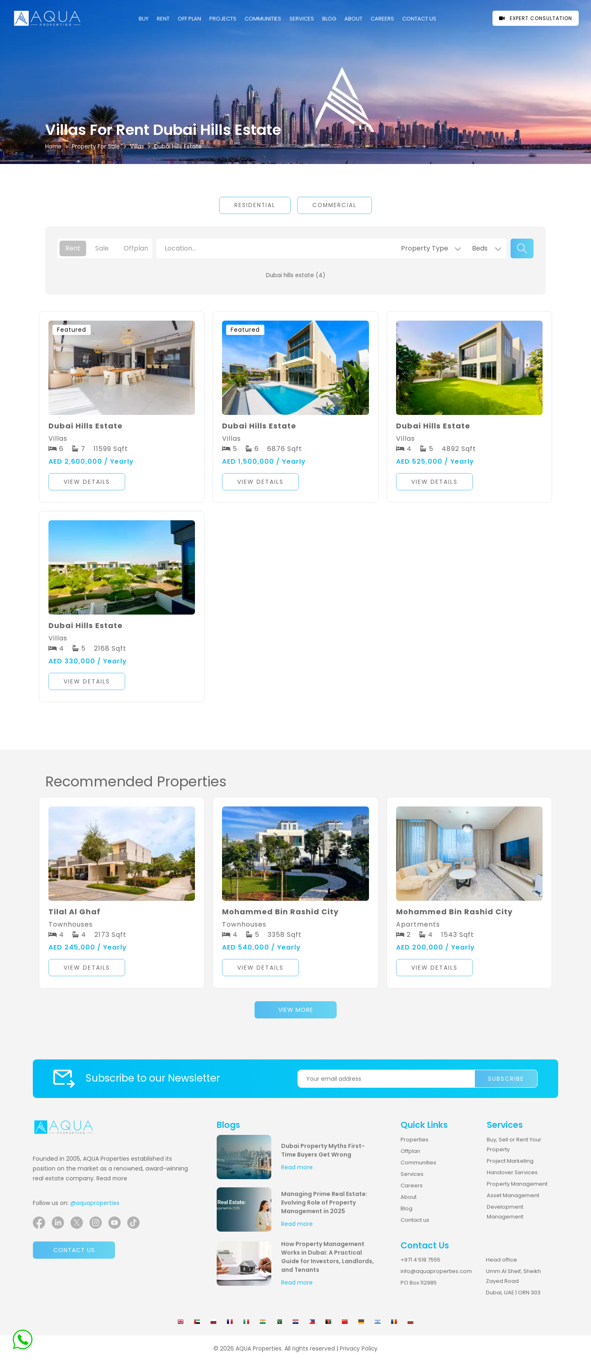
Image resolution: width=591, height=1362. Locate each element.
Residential (254, 205)
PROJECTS (222, 19)
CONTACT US (419, 19)
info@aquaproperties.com (436, 1271)
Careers (412, 1185)
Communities (418, 1162)
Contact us (74, 1250)
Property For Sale (96, 146)
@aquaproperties (94, 1203)
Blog (329, 19)
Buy (144, 19)
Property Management (517, 1184)
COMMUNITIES (263, 19)
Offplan (410, 1151)
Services (301, 19)
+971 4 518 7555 (420, 1260)
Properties (414, 1139)
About (353, 19)
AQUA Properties (259, 1349)
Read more (111, 1178)
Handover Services (512, 1172)
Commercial (334, 205)
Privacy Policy (359, 1349)
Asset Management (513, 1195)
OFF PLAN (189, 19)
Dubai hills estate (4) (295, 275)
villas (137, 146)
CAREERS (382, 19)
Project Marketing (510, 1161)
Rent (163, 19)
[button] (121, 483)
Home (53, 146)
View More (295, 1010)
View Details (87, 482)
